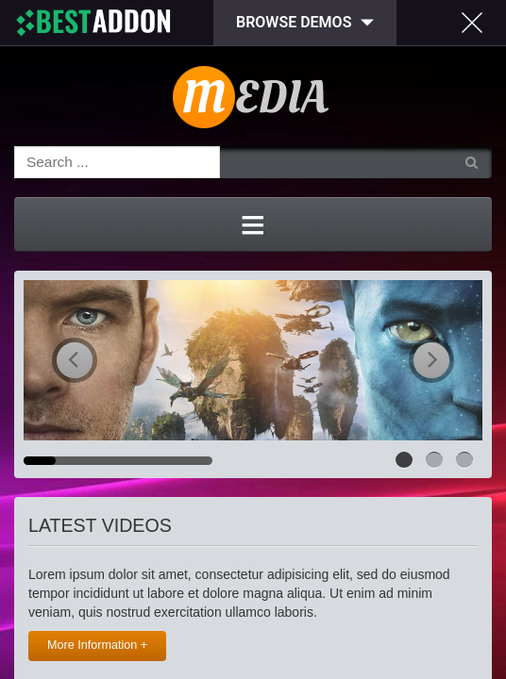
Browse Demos (293, 22)
